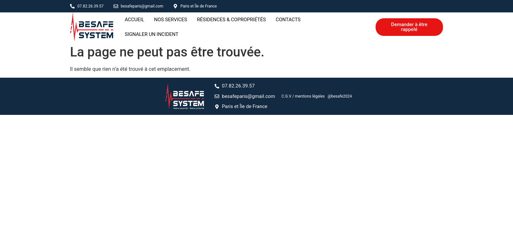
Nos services (170, 26)
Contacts (288, 26)
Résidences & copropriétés (231, 26)
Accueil (134, 26)
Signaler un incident (337, 26)
